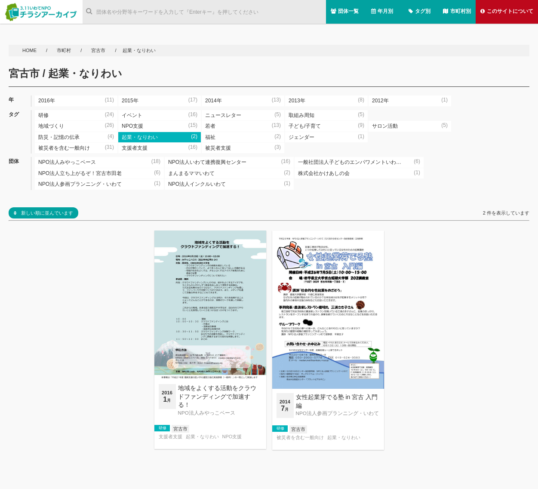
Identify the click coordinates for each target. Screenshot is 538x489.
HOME (30, 50)
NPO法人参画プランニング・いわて (337, 413)
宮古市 (98, 50)
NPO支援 (232, 436)
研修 (162, 428)
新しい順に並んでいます (43, 212)
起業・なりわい (202, 436)
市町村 (64, 50)
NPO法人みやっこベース (206, 412)
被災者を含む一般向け (300, 437)
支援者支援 (170, 436)
